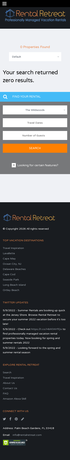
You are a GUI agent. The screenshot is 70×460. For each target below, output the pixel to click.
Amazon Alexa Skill (14, 398)
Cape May (9, 258)
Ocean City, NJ (12, 263)
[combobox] (35, 56)
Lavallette (9, 253)
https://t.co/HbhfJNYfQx (46, 329)
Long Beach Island (14, 284)
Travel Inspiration (13, 248)
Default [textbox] (16, 56)
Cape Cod (9, 274)
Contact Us (10, 388)
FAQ (5, 393)
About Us (9, 383)
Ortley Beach (11, 290)
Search (7, 372)
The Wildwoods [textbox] (35, 110)
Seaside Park (11, 279)
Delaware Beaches (14, 269)
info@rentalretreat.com (27, 435)
